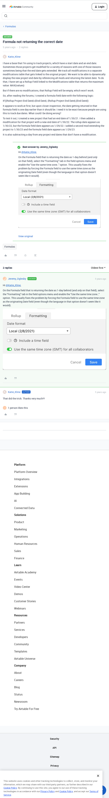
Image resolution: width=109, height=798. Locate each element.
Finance (19, 558)
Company (20, 665)
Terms (54, 774)
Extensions (21, 486)
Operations (21, 536)
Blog (17, 687)
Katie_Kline (14, 56)
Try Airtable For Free (26, 709)
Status (18, 694)
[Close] (98, 781)
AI (15, 501)
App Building (22, 493)
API (54, 747)
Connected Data (24, 508)
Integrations (21, 479)
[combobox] (54, 15)
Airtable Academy (25, 572)
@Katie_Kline (28, 152)
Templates (20, 651)
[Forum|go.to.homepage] (21, 7)
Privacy (54, 765)
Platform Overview (25, 472)
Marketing (20, 529)
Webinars (20, 608)
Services (19, 630)
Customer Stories (25, 601)
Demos (18, 594)
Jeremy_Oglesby (17, 278)
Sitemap (54, 756)
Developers (21, 637)
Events (18, 579)
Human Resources (25, 544)
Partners (19, 622)
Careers (18, 680)
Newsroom (21, 702)
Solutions (20, 515)
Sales (17, 551)
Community (21, 644)
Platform (19, 465)
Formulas (10, 26)
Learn (17, 565)
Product (19, 522)
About (18, 673)
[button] (4, 7)
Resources (20, 615)
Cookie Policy (10, 793)
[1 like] (18, 408)
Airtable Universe (24, 659)
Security (54, 738)
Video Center (22, 587)
